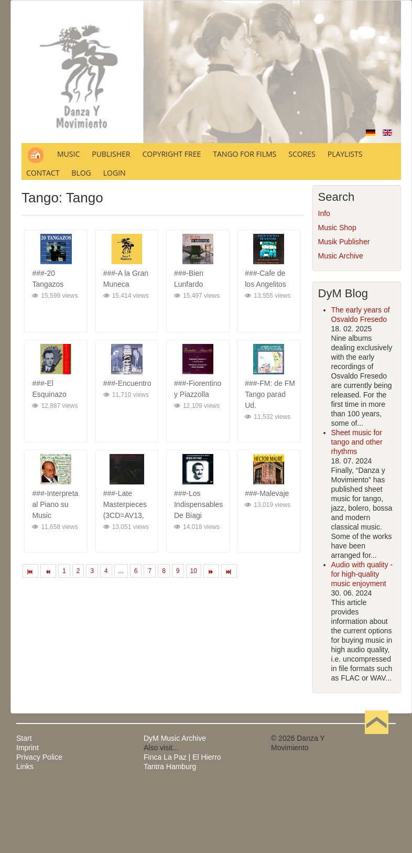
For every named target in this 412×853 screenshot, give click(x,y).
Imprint (27, 747)
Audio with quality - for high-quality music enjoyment (362, 574)
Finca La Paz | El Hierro (182, 757)
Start (24, 738)
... (121, 571)
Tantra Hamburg (170, 766)
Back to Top (376, 738)
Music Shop (337, 227)
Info (324, 213)
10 (193, 571)
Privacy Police (39, 757)
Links (25, 766)
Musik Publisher (344, 241)
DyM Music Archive (175, 738)
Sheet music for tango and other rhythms (357, 442)
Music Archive (340, 256)
